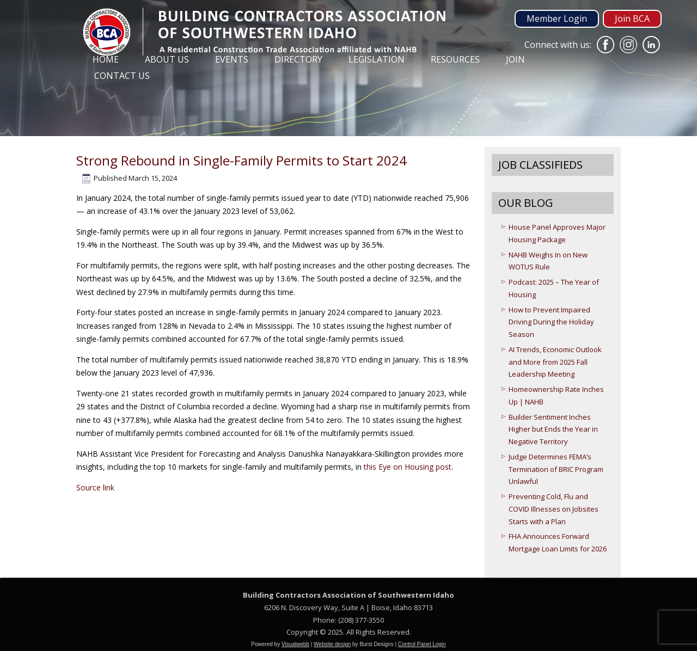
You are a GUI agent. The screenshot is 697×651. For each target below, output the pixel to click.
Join (515, 59)
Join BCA (632, 18)
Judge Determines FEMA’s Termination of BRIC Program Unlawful (556, 469)
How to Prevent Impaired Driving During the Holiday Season (551, 322)
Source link (95, 487)
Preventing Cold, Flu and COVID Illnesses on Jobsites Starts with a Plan (553, 509)
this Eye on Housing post (407, 467)
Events (231, 59)
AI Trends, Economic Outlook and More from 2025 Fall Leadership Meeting (555, 362)
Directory (298, 59)
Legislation (376, 59)
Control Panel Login (422, 644)
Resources (455, 59)
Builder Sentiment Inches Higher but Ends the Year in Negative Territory (553, 429)
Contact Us (122, 76)
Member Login (557, 18)
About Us (167, 59)
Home (106, 59)
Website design (332, 644)
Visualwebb (295, 644)
